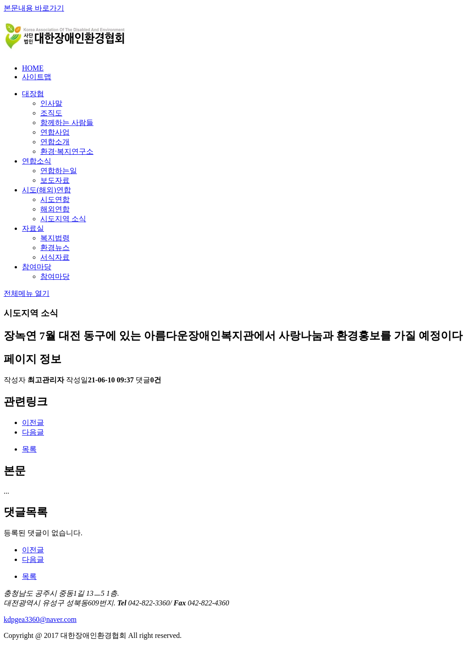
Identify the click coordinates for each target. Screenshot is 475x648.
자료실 (33, 228)
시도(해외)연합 (46, 190)
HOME (33, 68)
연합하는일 (58, 170)
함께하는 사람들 (66, 122)
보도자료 (55, 180)
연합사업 (55, 132)
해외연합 (55, 209)
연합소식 (36, 161)
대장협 (33, 94)
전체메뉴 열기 (26, 293)
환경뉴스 (55, 247)
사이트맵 (36, 77)
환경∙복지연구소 (66, 151)
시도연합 (55, 199)
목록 (29, 449)
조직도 (51, 113)
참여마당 (36, 267)
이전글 (33, 422)
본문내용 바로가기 (34, 8)
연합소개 (55, 142)
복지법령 (55, 238)
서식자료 (55, 257)
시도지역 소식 (63, 219)
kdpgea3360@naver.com (40, 619)
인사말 (51, 103)
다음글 (33, 432)
